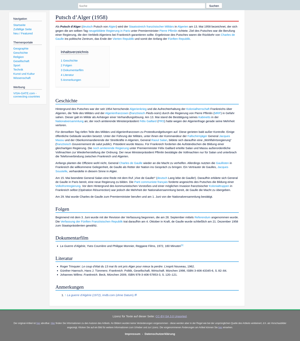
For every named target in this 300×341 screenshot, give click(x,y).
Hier (53, 323)
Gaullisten (222, 163)
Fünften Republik (179, 38)
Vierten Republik (123, 38)
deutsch (88, 26)
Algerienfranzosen (117, 113)
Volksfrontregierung (68, 186)
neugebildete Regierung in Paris (109, 30)
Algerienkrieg (138, 108)
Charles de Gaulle (131, 163)
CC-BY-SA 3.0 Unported (171, 316)
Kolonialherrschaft (198, 108)
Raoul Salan (159, 140)
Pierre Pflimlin (168, 30)
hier (38, 323)
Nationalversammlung (69, 121)
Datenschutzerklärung (160, 333)
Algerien (183, 26)
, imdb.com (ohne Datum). (100, 295)
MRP (217, 113)
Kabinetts (204, 117)
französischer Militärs (160, 26)
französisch (137, 113)
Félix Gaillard (148, 121)
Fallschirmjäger (197, 136)
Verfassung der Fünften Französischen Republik (92, 221)
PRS (161, 121)
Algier (112, 26)
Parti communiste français (151, 181)
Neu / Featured (23, 33)
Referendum (203, 217)
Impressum (132, 333)
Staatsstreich (137, 26)
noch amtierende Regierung (111, 148)
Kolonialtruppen (219, 186)
